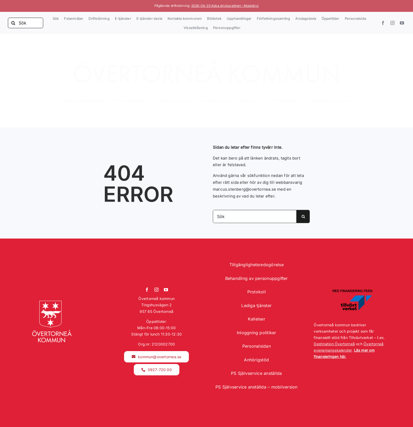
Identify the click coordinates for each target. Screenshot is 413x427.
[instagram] (392, 23)
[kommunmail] (156, 356)
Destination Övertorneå (334, 344)
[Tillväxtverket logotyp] (352, 291)
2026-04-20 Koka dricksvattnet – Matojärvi (225, 6)
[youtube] (402, 23)
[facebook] (383, 23)
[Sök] (25, 23)
